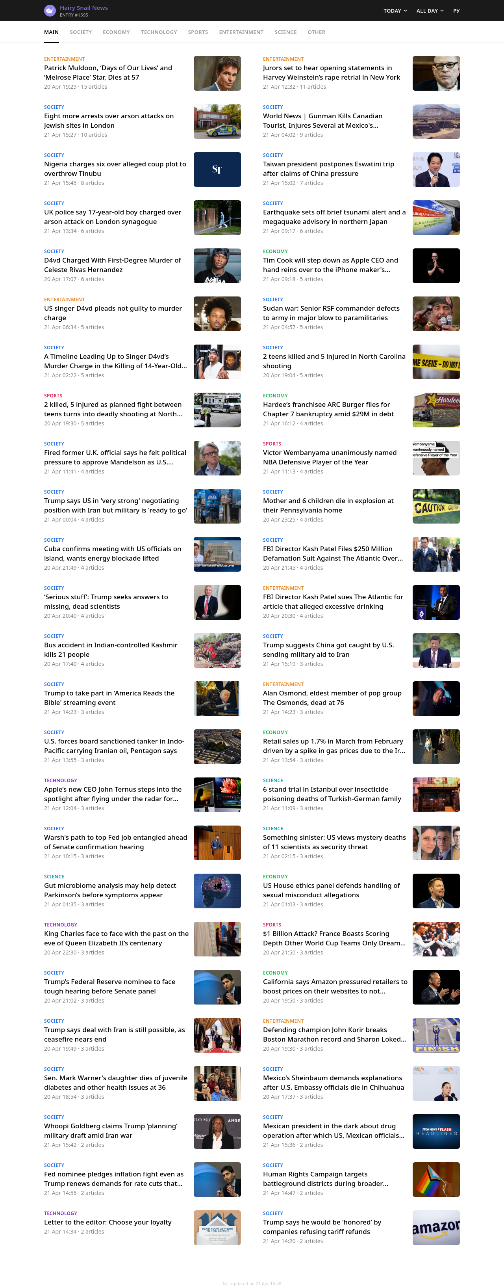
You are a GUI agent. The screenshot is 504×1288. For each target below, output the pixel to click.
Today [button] (392, 10)
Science (286, 31)
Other (317, 31)
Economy (116, 31)
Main (51, 31)
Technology (159, 31)
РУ (456, 10)
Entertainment (241, 31)
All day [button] (427, 10)
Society (81, 31)
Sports (198, 31)
